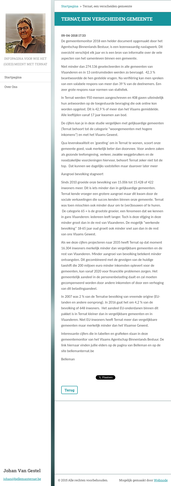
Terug (69, 390)
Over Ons (10, 87)
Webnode (161, 480)
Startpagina (13, 77)
